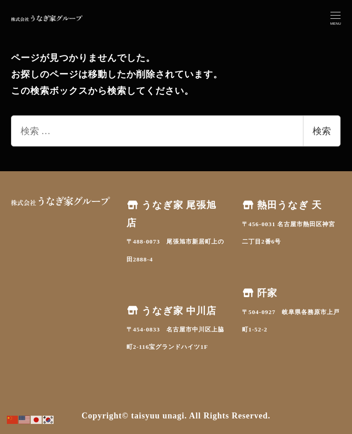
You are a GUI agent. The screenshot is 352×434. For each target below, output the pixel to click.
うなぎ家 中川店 (171, 310)
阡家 (259, 293)
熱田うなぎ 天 (282, 205)
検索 (322, 131)
